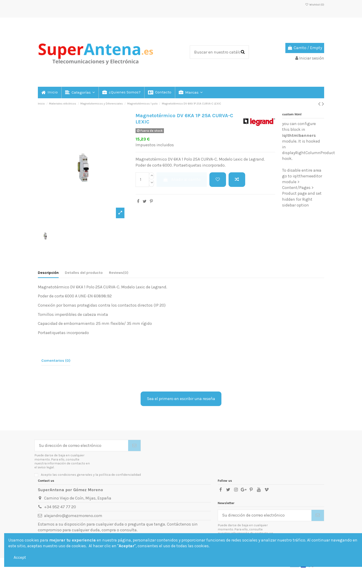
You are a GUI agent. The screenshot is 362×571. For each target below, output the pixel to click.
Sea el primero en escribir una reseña (181, 398)
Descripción (48, 272)
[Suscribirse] (134, 445)
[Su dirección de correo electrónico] (81, 445)
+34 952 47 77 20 (60, 506)
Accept (20, 557)
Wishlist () (314, 4)
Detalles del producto (84, 272)
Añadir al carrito (182, 179)
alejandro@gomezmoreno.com (73, 515)
